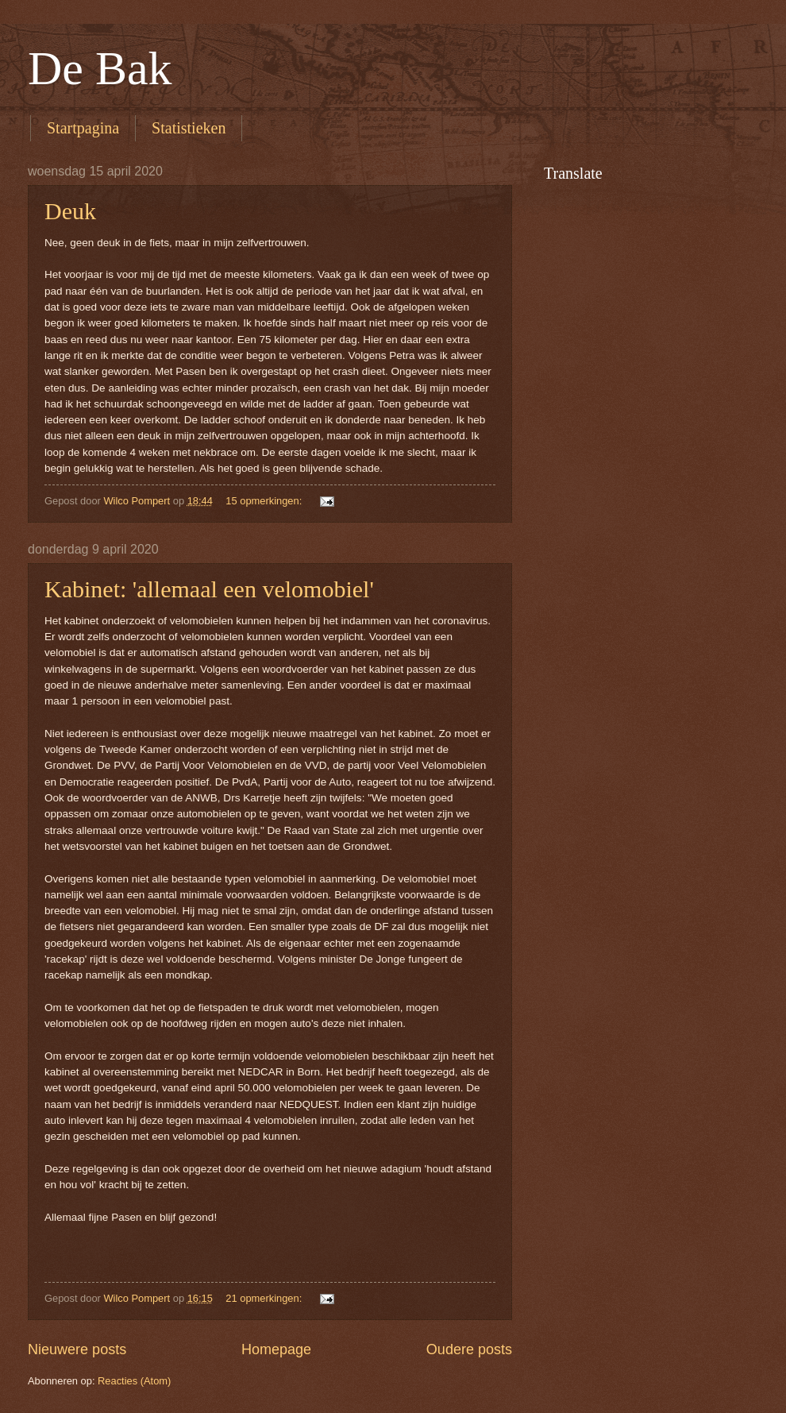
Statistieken (188, 128)
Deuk (70, 211)
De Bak (100, 68)
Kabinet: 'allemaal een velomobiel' (209, 589)
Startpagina (83, 128)
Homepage (276, 1349)
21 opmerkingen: (265, 1298)
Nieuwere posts (77, 1349)
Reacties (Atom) (134, 1381)
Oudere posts (469, 1349)
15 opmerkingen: (265, 501)
